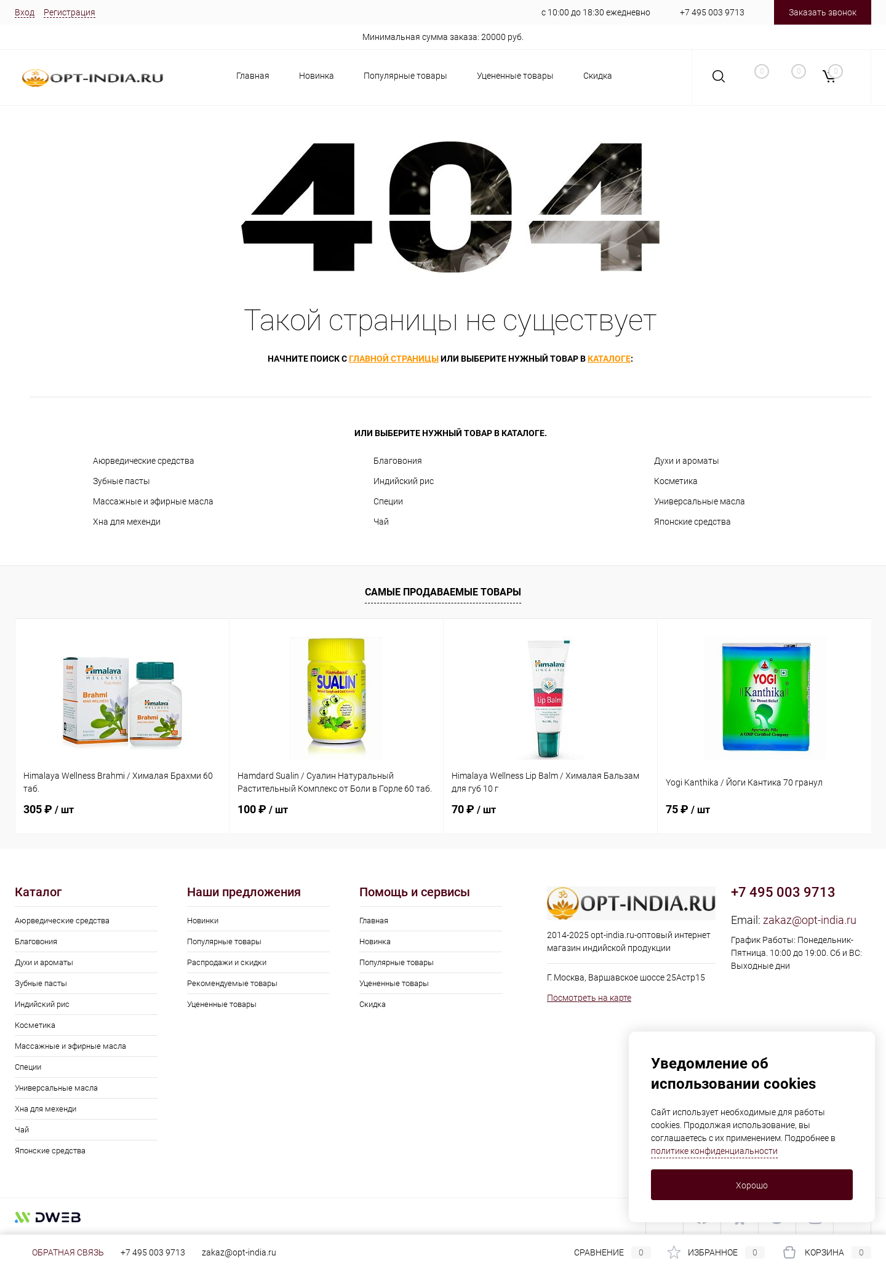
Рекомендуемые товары (232, 983)
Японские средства (692, 522)
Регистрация (69, 12)
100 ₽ (262, 809)
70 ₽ (474, 809)
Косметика (676, 481)
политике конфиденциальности (714, 1151)
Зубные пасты (121, 481)
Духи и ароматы (686, 461)
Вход (24, 12)
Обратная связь (59, 1252)
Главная (252, 76)
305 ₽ (48, 809)
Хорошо (752, 1185)
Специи (388, 501)
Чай (381, 522)
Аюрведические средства (143, 461)
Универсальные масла (699, 501)
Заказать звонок (822, 12)
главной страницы (394, 359)
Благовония (397, 461)
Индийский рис (403, 481)
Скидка (597, 76)
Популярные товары (405, 76)
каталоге (609, 359)
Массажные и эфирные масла (153, 501)
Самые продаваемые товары (443, 592)
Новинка (316, 76)
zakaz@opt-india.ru (809, 919)
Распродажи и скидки (226, 962)
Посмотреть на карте (589, 998)
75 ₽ (688, 809)
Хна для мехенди (127, 522)
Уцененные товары (515, 76)
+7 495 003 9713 (712, 12)
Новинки (202, 920)
